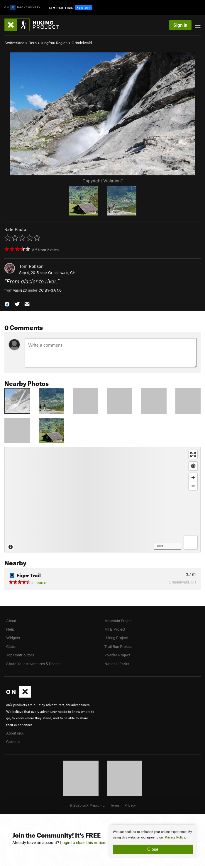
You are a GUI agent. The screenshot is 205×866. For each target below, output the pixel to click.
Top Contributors (20, 655)
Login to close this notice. (83, 842)
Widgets (13, 637)
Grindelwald (82, 42)
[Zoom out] (193, 486)
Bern (32, 42)
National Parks (116, 663)
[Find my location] (193, 466)
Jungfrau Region (54, 42)
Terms (115, 805)
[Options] (190, 542)
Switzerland (14, 42)
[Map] (102, 499)
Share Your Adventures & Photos (33, 663)
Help (10, 629)
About (11, 620)
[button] (7, 303)
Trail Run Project (118, 646)
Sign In (180, 25)
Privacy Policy (175, 837)
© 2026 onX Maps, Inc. (87, 805)
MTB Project (114, 629)
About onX (15, 733)
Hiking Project (116, 637)
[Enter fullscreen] (193, 454)
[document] (153, 841)
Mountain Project (118, 620)
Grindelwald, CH (62, 272)
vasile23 (20, 290)
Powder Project (117, 655)
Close (152, 849)
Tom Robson (31, 266)
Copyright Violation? (102, 180)
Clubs (11, 646)
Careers (13, 741)
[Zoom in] (193, 477)
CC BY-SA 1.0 (50, 290)
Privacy (130, 805)
